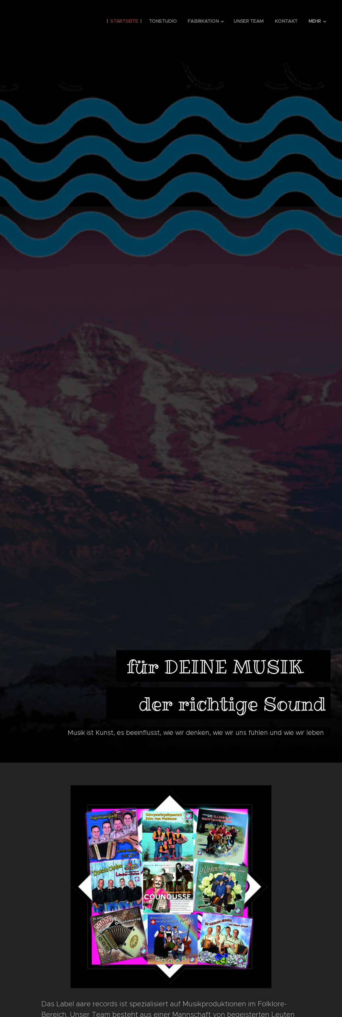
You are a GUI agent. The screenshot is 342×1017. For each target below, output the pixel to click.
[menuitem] (125, 21)
